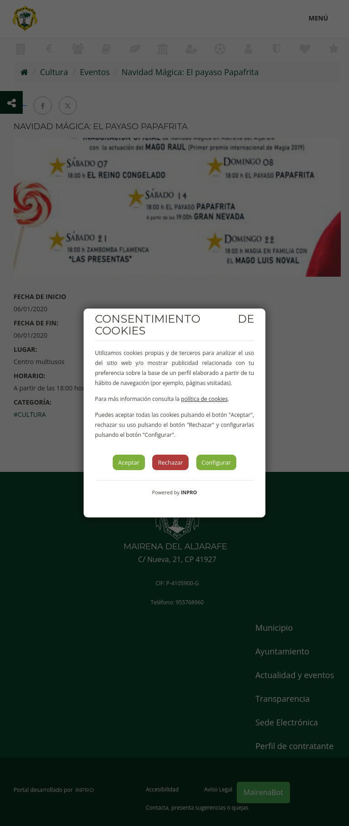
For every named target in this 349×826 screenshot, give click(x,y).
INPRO (189, 492)
